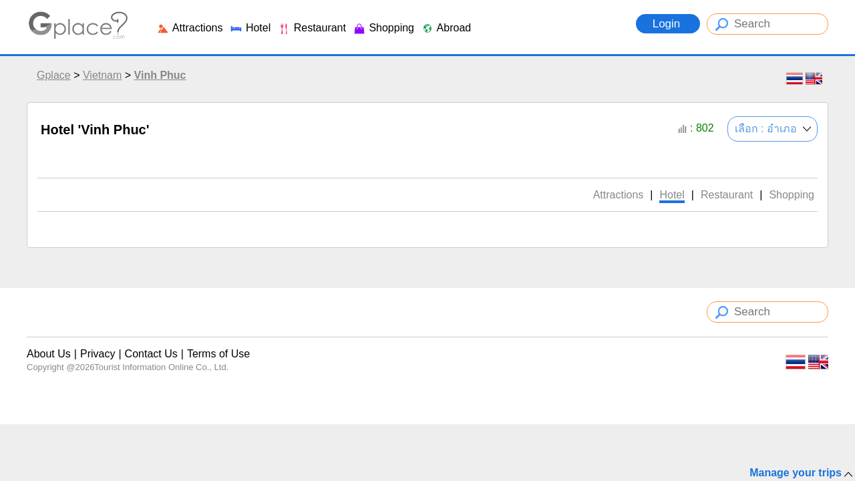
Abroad (446, 27)
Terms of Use (218, 353)
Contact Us (151, 353)
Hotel (250, 27)
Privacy (97, 353)
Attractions (189, 27)
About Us (49, 353)
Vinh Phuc (160, 75)
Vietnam (102, 75)
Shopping (383, 27)
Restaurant (311, 27)
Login (668, 23)
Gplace (54, 75)
